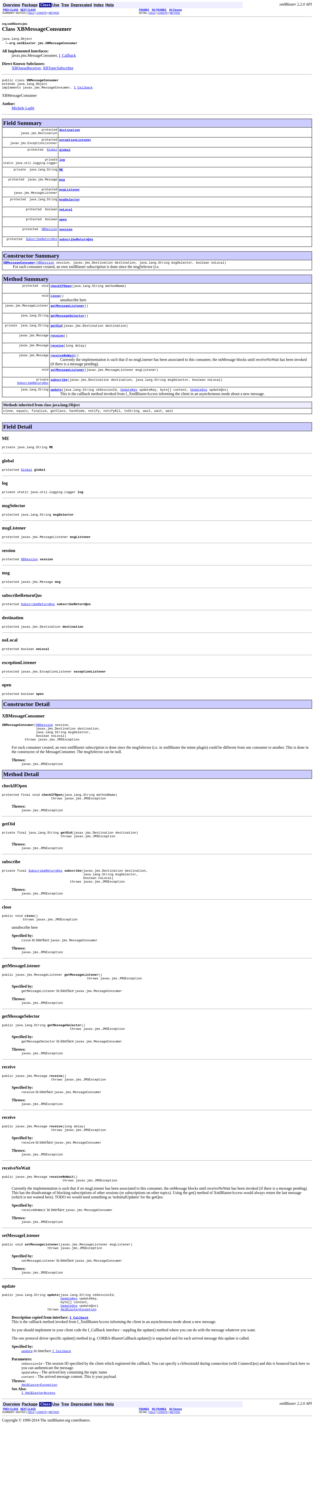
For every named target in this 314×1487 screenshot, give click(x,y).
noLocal (65, 219)
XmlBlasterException (78, 1370)
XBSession (49, 240)
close (55, 309)
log (62, 165)
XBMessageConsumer (19, 275)
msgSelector (69, 208)
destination (69, 133)
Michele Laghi (23, 111)
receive (57, 352)
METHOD (54, 13)
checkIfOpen (60, 299)
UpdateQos (198, 410)
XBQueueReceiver (26, 69)
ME (61, 176)
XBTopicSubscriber (58, 69)
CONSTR (41, 13)
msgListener (69, 197)
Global (52, 155)
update (56, 410)
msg (62, 187)
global (65, 155)
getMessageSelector (67, 331)
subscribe (58, 399)
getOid (56, 341)
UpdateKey (128, 410)
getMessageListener (67, 320)
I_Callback (67, 56)
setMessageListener (67, 388)
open (63, 229)
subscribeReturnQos (76, 251)
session (65, 240)
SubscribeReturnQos (41, 251)
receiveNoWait (62, 373)
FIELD (31, 13)
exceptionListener (75, 144)
